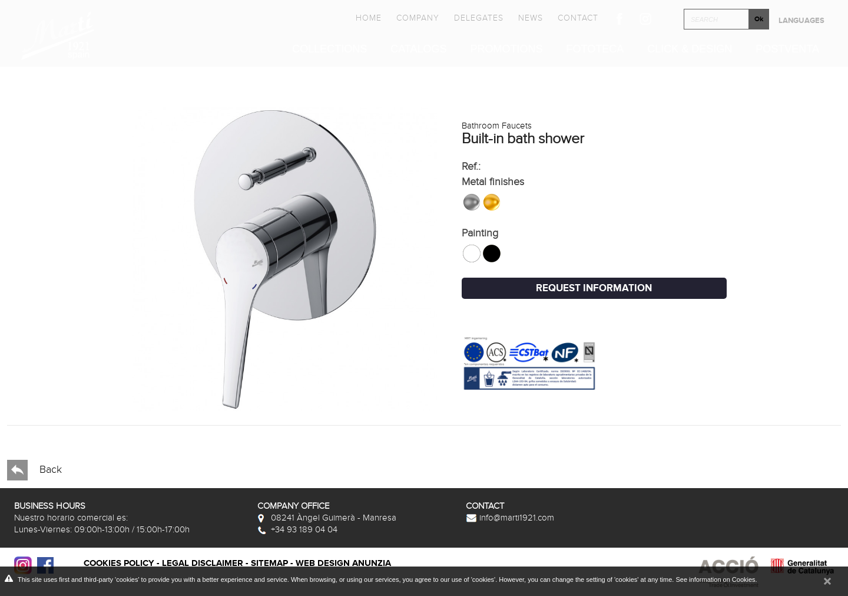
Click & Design (689, 49)
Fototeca (595, 49)
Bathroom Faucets (497, 125)
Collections (329, 49)
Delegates (479, 18)
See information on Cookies (715, 579)
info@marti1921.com (510, 517)
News (530, 18)
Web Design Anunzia (343, 563)
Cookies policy (119, 563)
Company (417, 18)
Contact (578, 18)
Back (34, 470)
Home (369, 18)
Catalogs (418, 49)
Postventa (787, 49)
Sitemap (269, 563)
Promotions (507, 49)
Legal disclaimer (202, 563)
